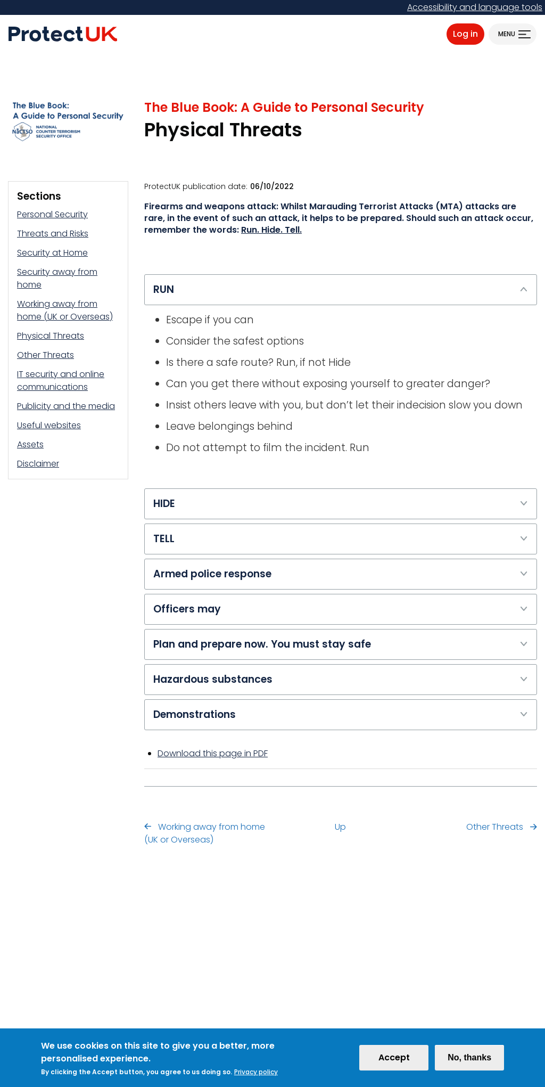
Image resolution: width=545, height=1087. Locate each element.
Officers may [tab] (340, 609)
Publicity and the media (66, 406)
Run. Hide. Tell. (271, 230)
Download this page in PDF (213, 753)
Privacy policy (256, 1074)
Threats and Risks (52, 233)
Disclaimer (38, 463)
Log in (465, 34)
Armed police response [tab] (340, 574)
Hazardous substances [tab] (340, 679)
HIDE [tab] (340, 503)
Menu (506, 33)
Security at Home (52, 253)
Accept (394, 1060)
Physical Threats (50, 336)
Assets (30, 444)
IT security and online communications (60, 380)
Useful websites (49, 425)
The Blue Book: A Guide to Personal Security (284, 107)
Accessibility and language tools (474, 7)
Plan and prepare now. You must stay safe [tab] (340, 644)
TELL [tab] (340, 538)
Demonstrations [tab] (340, 714)
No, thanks (469, 1060)
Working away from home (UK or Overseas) (65, 310)
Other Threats (45, 355)
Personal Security (52, 214)
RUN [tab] (340, 289)
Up (340, 827)
